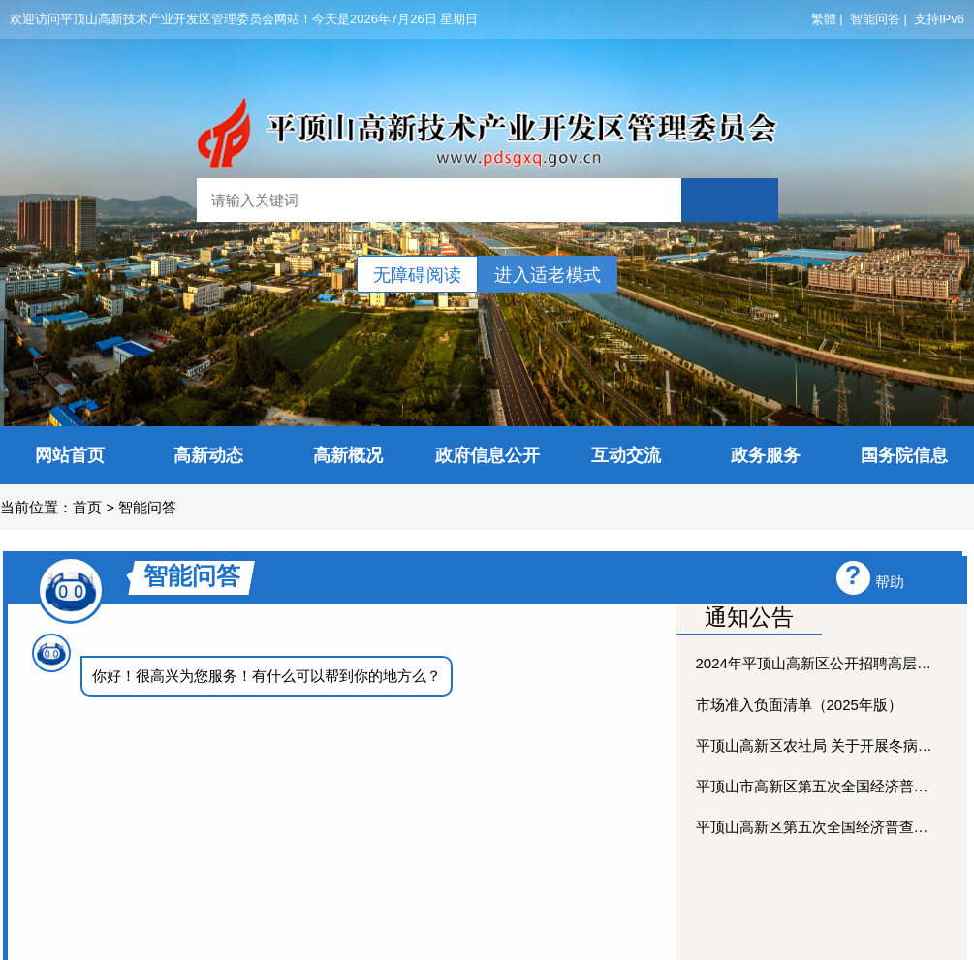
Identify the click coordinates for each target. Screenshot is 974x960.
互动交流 (626, 455)
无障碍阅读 (417, 275)
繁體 (823, 19)
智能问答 (875, 19)
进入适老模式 (547, 275)
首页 (87, 507)
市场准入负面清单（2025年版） (799, 705)
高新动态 (208, 455)
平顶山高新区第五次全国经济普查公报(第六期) (817, 827)
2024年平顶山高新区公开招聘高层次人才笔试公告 (817, 663)
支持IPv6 (939, 19)
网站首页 (70, 455)
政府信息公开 (487, 455)
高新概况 (348, 455)
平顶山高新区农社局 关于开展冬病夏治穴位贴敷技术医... (817, 745)
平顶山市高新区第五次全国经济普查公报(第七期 (817, 786)
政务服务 (766, 455)
